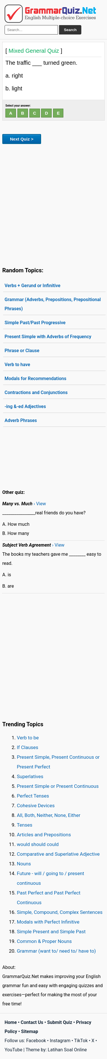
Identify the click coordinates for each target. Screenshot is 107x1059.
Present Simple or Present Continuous (58, 786)
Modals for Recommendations (35, 378)
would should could (38, 844)
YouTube (13, 1049)
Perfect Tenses (33, 796)
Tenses (24, 825)
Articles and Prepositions (44, 834)
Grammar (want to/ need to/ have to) (56, 951)
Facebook (36, 1040)
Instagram (60, 1040)
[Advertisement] (53, 204)
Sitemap (29, 1031)
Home (11, 1022)
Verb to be (28, 738)
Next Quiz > (21, 139)
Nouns (24, 864)
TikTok (81, 1040)
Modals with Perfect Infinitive (48, 922)
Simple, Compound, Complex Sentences (59, 912)
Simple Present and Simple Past (51, 931)
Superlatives (30, 776)
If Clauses (27, 747)
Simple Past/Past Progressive (35, 322)
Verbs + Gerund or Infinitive (32, 285)
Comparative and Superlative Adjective (58, 854)
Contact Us (32, 1022)
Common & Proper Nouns (44, 941)
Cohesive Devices (36, 805)
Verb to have (17, 364)
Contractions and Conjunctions (36, 392)
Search (70, 30)
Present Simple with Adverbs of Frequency (48, 336)
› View (40, 503)
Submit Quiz (59, 1022)
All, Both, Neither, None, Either (48, 815)
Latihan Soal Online (67, 1049)
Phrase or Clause (22, 350)
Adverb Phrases (21, 420)
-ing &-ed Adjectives (25, 406)
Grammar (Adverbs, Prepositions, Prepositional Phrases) (53, 304)
